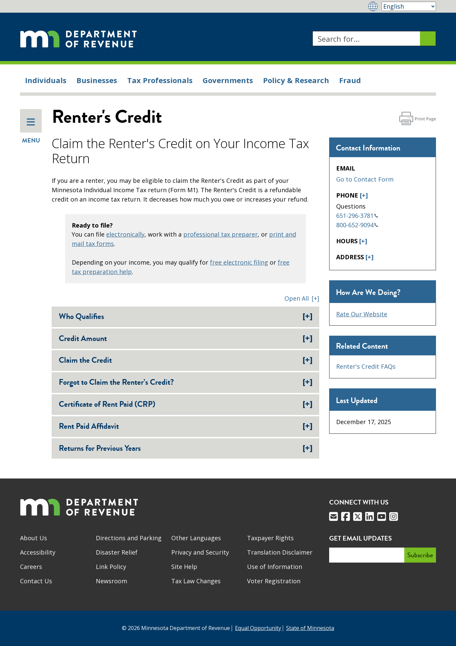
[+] (364, 195)
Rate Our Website (361, 314)
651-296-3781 (357, 216)
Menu (31, 131)
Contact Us (36, 581)
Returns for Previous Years (185, 448)
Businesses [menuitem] (96, 80)
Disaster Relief (117, 552)
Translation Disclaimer (279, 552)
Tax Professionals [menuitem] (160, 80)
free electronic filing (239, 262)
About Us (33, 538)
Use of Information (274, 567)
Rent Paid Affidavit (185, 426)
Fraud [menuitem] (350, 80)
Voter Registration (273, 581)
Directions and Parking (129, 538)
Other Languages (196, 538)
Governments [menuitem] (228, 80)
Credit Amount (185, 338)
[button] (301, 298)
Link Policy (111, 567)
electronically (125, 234)
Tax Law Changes (196, 581)
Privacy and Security (200, 552)
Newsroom (111, 581)
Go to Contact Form (365, 179)
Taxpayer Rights (270, 538)
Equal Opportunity (258, 628)
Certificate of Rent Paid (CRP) (185, 404)
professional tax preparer (220, 234)
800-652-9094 (357, 225)
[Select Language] (409, 6)
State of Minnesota (310, 628)
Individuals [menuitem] (45, 80)
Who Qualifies (185, 316)
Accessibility (37, 552)
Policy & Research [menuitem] (296, 80)
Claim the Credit (185, 360)
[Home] (78, 38)
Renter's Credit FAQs (366, 366)
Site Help (184, 567)
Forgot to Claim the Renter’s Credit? (185, 382)
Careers (31, 567)
